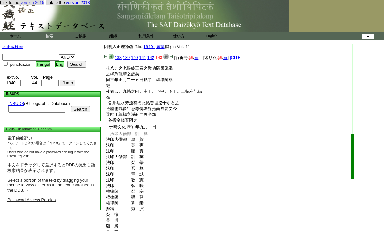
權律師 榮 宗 (125, 191)
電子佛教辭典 (19, 138)
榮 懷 (112, 214)
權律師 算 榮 (125, 203)
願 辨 (112, 226)
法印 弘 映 (125, 185)
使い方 (179, 36)
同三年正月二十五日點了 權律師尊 (139, 79)
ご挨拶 (80, 36)
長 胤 (112, 220)
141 (142, 57)
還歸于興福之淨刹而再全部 (131, 114)
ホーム (15, 36)
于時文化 (116, 126)
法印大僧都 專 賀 (125, 139)
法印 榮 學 (125, 162)
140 (134, 57)
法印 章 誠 (125, 174)
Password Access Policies (31, 199)
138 (118, 57)
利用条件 (146, 36)
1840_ (149, 46)
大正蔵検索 (12, 46)
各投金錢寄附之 (121, 120)
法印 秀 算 (125, 168)
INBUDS (16, 103)
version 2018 (78, 2)
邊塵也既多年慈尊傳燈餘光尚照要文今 (141, 108)
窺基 (160, 46)
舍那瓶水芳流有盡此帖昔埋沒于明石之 (142, 102)
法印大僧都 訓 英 (125, 156)
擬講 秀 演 (125, 208)
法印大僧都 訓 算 (127, 133)
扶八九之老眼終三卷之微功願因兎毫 (139, 68)
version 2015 (32, 2)
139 (126, 57)
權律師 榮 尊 (125, 197)
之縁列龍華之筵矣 (122, 74)
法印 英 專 (125, 145)
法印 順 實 (125, 151)
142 (150, 57)
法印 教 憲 (125, 179)
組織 (113, 36)
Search (80, 109)
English (212, 36)
